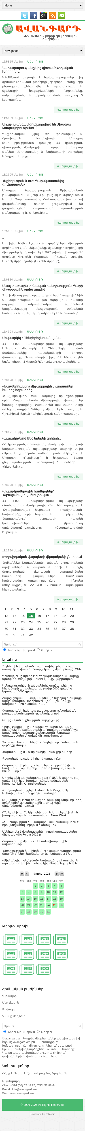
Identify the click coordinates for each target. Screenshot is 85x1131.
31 (15, 628)
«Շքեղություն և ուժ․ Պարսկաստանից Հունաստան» (33, 182)
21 (6, 622)
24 (31, 622)
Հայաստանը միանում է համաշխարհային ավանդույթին (34, 843)
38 (72, 628)
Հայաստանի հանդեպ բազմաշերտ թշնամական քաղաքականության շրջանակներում (39, 712)
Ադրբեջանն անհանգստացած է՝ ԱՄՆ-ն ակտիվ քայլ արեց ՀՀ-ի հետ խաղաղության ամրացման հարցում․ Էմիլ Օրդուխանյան (41, 780)
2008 (11, 968)
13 (15, 616)
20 (72, 616)
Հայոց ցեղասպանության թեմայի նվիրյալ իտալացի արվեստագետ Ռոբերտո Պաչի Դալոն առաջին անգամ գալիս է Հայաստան (42, 701)
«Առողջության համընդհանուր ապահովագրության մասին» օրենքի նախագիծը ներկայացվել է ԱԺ (41, 852)
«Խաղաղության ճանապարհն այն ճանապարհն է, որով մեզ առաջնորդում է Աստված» (40, 823)
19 (64, 616)
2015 (28, 938)
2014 (45, 938)
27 (55, 622)
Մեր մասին (10, 1002)
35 (47, 628)
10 (63, 609)
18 (55, 616)
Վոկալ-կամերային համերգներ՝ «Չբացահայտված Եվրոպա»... (28, 493)
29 (72, 622)
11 (72, 609)
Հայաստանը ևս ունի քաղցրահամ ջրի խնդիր (37, 752)
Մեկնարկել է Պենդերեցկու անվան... (31, 337)
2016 (11, 938)
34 (39, 628)
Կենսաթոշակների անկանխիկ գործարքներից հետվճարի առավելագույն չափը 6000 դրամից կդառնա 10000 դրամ (37, 688)
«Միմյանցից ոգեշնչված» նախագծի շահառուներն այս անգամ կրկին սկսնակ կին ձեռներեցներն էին (40, 862)
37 (64, 628)
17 (47, 616)
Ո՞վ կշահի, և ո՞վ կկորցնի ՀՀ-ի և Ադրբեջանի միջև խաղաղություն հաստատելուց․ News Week (40, 814)
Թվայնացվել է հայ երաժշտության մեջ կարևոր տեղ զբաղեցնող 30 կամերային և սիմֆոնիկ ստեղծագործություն (41, 802)
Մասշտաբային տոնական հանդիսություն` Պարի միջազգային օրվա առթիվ (42, 287)
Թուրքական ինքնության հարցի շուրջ (30, 720)
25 (39, 622)
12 (6, 616)
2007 (28, 968)
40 (15, 635)
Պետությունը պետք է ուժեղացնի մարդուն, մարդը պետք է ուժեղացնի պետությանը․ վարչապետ (40, 677)
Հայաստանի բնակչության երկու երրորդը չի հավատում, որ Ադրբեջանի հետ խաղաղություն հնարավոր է (38, 768)
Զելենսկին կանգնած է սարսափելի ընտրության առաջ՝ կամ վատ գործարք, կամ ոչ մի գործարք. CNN (41, 668)
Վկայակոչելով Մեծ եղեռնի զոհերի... (31, 438)
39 (6, 635)
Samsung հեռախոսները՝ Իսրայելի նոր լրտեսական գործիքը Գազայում (40, 744)
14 (23, 616)
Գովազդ (8, 1009)
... (3, 237)
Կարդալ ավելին (68, 109)
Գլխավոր (9, 996)
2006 (45, 968)
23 (23, 622)
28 (64, 622)
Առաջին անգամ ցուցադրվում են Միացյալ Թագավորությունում (36, 126)
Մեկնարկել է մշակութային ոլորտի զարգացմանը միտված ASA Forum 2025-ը (39, 833)
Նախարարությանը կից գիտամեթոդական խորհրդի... (37, 69)
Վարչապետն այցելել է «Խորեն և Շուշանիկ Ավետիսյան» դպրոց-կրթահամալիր (35, 792)
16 (39, 616)
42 (31, 635)
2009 (62, 953)
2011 (28, 953)
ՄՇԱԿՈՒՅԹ (35, 61)
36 (55, 628)
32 (23, 628)
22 (15, 622)
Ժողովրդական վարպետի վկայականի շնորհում (42, 556)
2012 (11, 953)
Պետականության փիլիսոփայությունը (31, 758)
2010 (45, 953)
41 (23, 635)
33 (31, 628)
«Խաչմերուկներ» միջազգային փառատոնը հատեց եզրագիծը (37, 388)
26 (47, 622)
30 (6, 628)
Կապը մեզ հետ (14, 1016)
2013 (62, 938)
